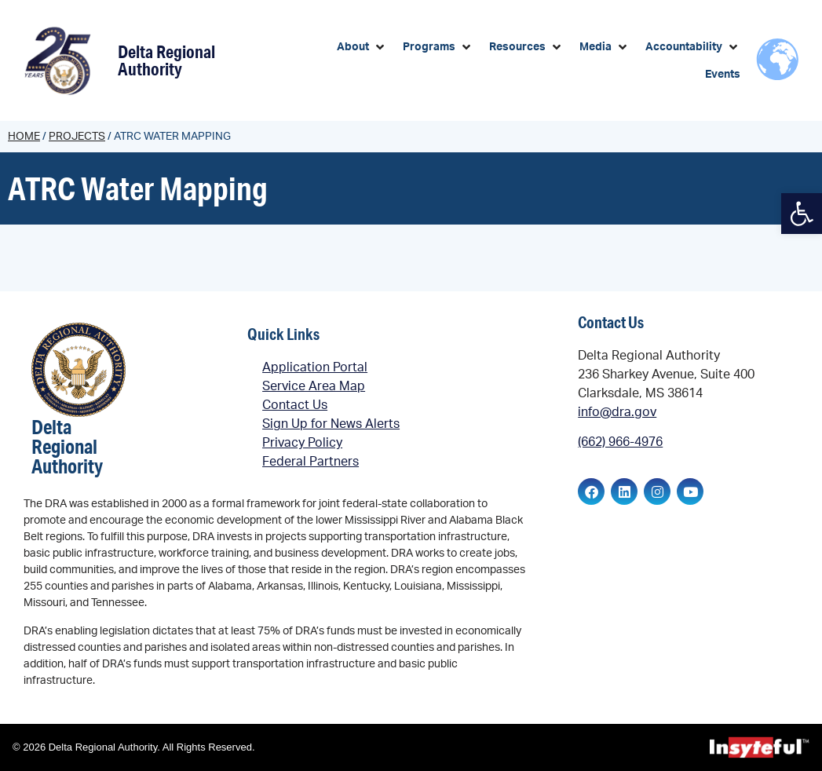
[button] (362, 47)
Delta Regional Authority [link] (166, 60)
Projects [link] (77, 136)
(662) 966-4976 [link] (620, 442)
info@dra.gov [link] (617, 412)
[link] (801, 213)
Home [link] (24, 136)
